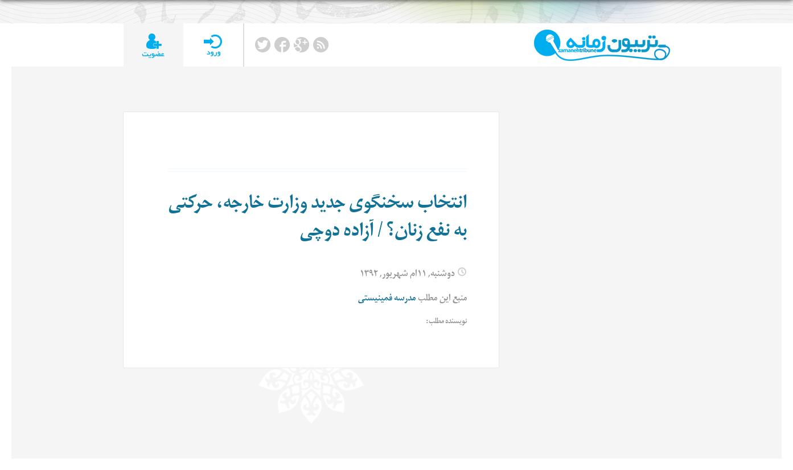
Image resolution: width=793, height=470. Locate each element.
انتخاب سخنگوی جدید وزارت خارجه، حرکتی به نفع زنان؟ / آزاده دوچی (318, 219)
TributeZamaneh (602, 45)
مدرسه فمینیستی (387, 300)
